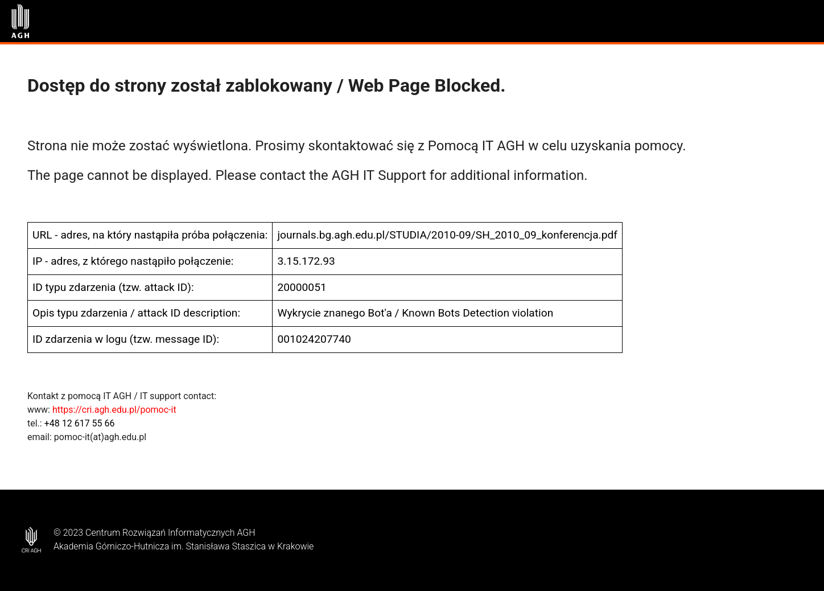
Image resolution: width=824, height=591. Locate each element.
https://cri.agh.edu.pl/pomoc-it (114, 409)
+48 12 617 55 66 (79, 423)
